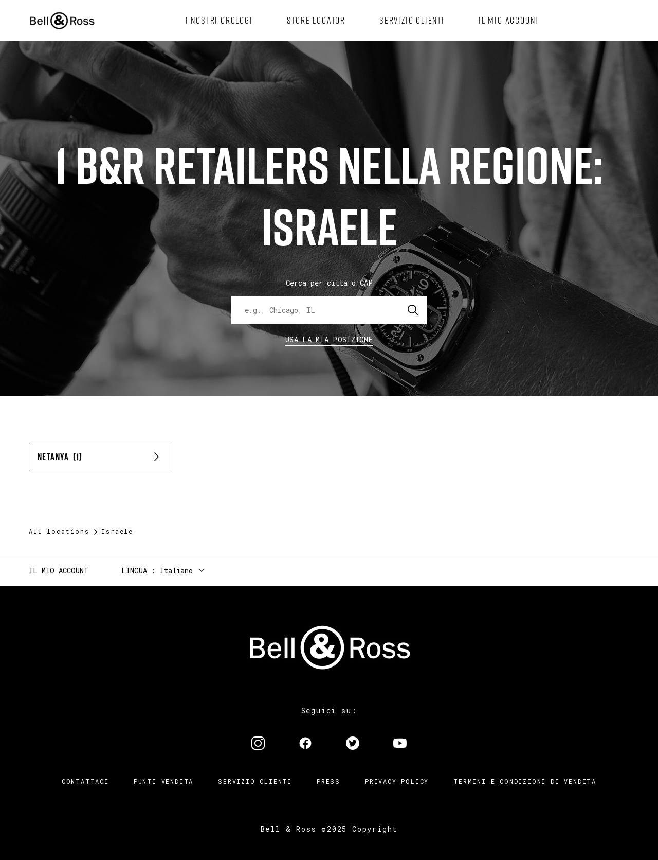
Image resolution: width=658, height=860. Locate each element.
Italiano (176, 570)
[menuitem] (219, 20)
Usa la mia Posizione (329, 339)
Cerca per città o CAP (329, 283)
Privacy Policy (397, 781)
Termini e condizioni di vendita (524, 781)
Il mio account (58, 570)
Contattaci (85, 781)
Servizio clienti (255, 781)
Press (328, 781)
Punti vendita (163, 781)
